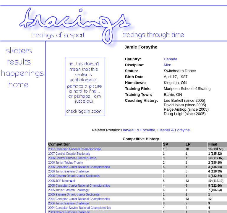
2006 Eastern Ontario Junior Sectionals (74, 176)
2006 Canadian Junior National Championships (79, 167)
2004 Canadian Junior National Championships (79, 199)
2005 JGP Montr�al (61, 181)
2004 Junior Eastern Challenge (68, 203)
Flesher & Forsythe (174, 130)
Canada (170, 59)
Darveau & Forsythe (138, 130)
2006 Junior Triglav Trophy (65, 162)
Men (167, 65)
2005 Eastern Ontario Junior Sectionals (74, 194)
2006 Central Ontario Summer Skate (72, 158)
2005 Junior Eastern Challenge (68, 190)
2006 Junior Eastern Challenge (68, 171)
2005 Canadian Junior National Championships (79, 185)
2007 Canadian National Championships (74, 149)
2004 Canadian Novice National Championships (79, 207)
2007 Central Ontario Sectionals (69, 153)
